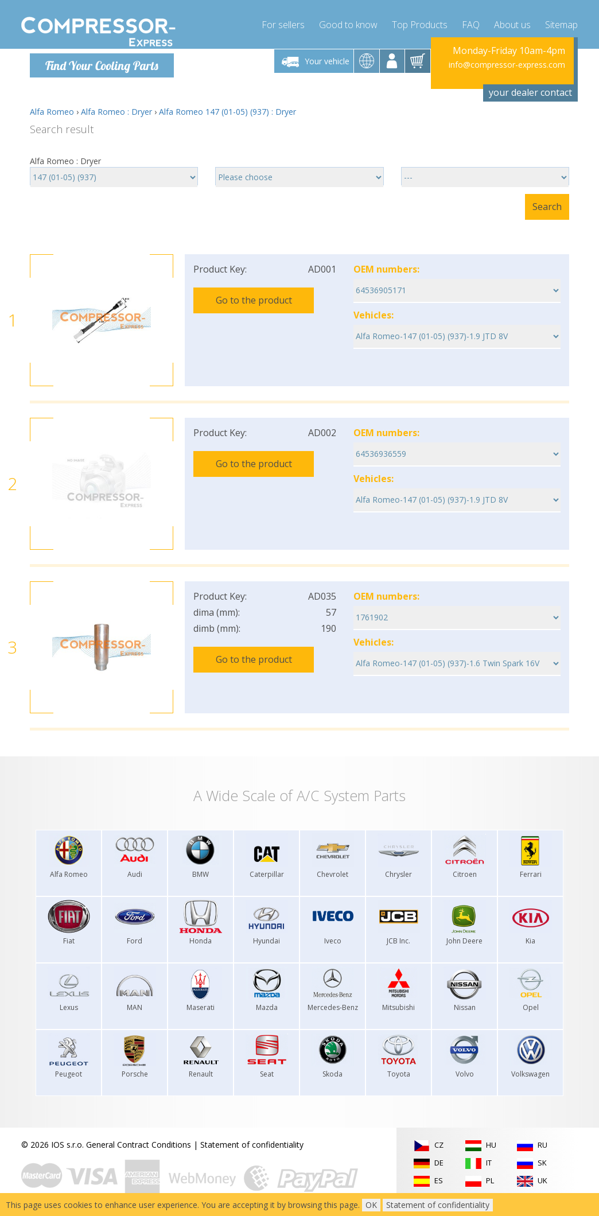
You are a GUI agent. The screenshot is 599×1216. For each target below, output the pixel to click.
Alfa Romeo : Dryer (116, 111)
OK (371, 1204)
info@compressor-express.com (507, 64)
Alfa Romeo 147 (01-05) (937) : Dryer (227, 111)
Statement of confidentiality (252, 1144)
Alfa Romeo (52, 111)
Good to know (348, 23)
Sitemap (561, 23)
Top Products (420, 23)
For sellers (283, 23)
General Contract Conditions (138, 1144)
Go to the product (254, 300)
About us (512, 23)
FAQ (471, 23)
